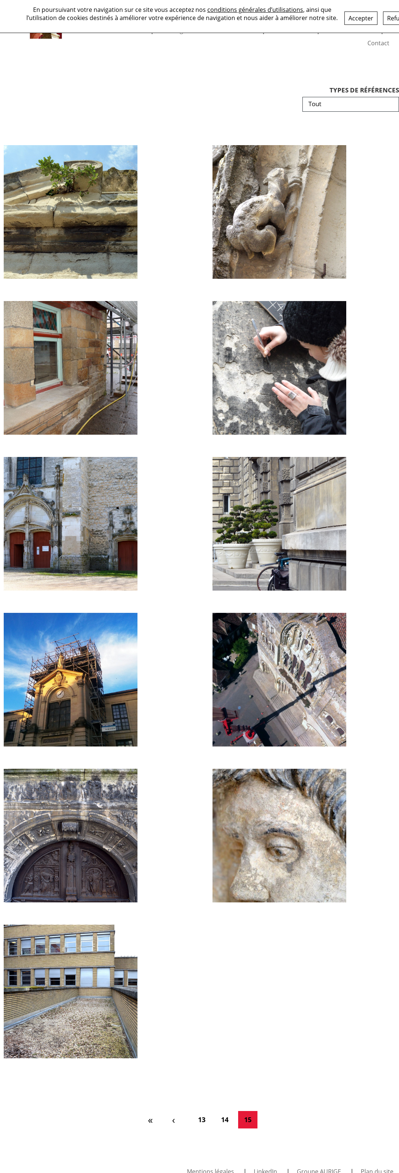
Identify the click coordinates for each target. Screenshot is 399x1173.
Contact (378, 43)
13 (201, 1119)
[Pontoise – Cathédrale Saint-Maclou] (70, 835)
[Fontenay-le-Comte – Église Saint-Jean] (279, 212)
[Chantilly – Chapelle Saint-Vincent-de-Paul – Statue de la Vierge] (70, 679)
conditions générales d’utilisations (255, 9)
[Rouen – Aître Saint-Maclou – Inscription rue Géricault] (279, 368)
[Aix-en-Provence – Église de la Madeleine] (70, 212)
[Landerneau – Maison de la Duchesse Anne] (70, 368)
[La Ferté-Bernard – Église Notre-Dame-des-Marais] (279, 835)
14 (224, 1119)
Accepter (360, 18)
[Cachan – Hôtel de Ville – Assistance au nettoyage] (70, 991)
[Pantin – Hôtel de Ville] (279, 524)
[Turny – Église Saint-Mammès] (70, 524)
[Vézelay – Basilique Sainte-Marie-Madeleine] (279, 679)
